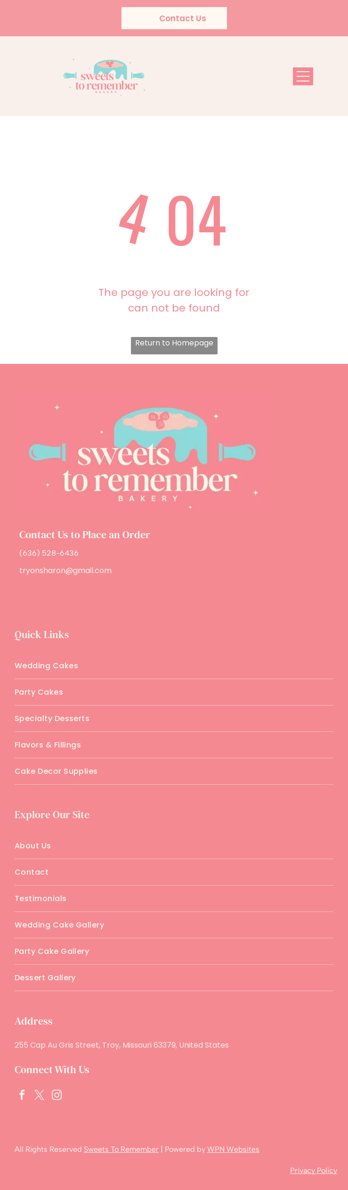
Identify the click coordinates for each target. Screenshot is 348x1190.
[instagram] (57, 1096)
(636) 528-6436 (49, 553)
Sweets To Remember (121, 1149)
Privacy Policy (313, 1170)
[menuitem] (174, 666)
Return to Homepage (174, 342)
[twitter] (39, 1096)
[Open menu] (303, 76)
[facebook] (22, 1096)
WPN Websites (233, 1149)
